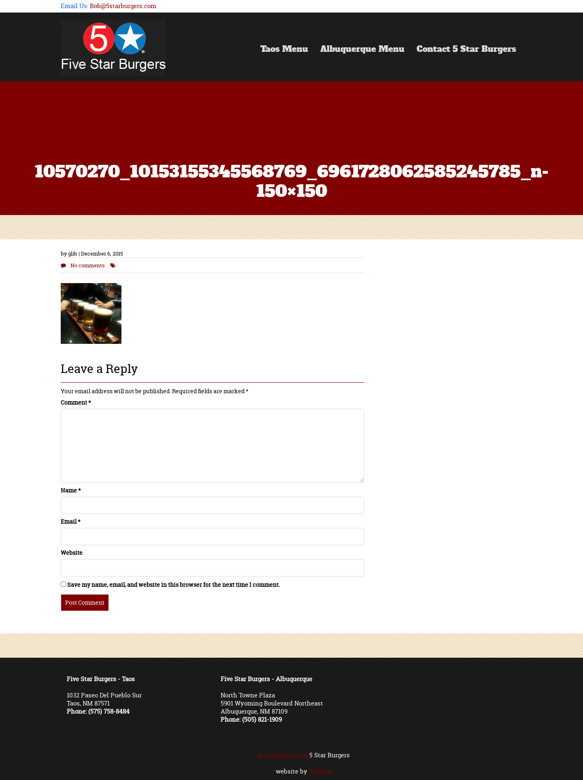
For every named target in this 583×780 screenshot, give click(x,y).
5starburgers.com (282, 755)
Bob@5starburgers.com (123, 6)
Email (71, 521)
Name (71, 490)
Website (72, 552)
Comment (76, 402)
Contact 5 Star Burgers (466, 50)
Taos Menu (284, 50)
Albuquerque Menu (362, 50)
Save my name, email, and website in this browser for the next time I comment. (173, 584)
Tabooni (320, 771)
